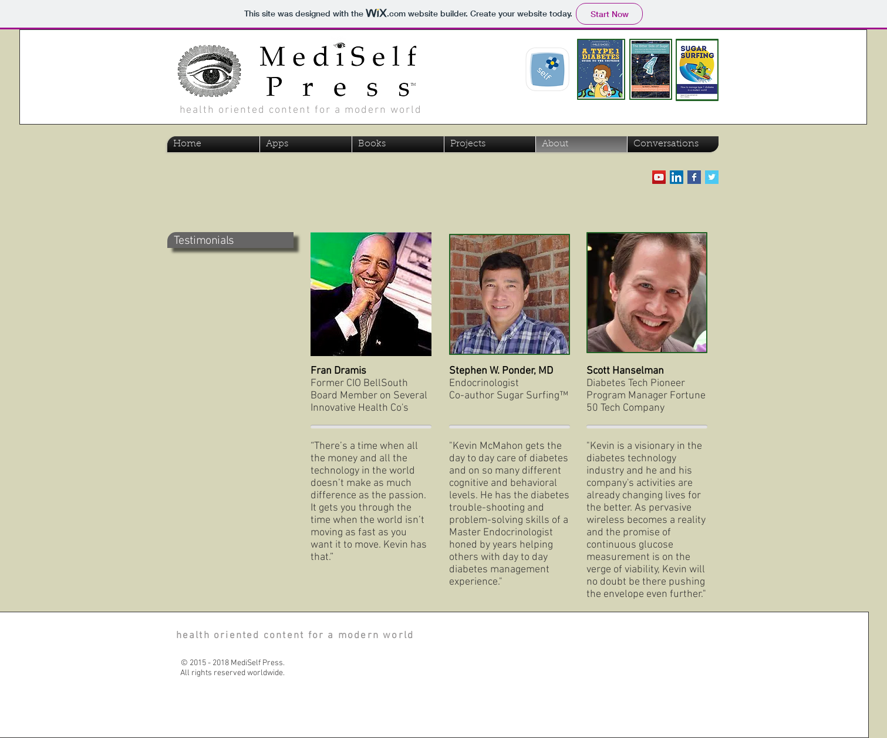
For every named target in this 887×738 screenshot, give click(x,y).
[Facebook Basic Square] (694, 177)
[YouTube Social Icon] (659, 177)
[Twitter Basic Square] (712, 177)
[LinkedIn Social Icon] (676, 177)
